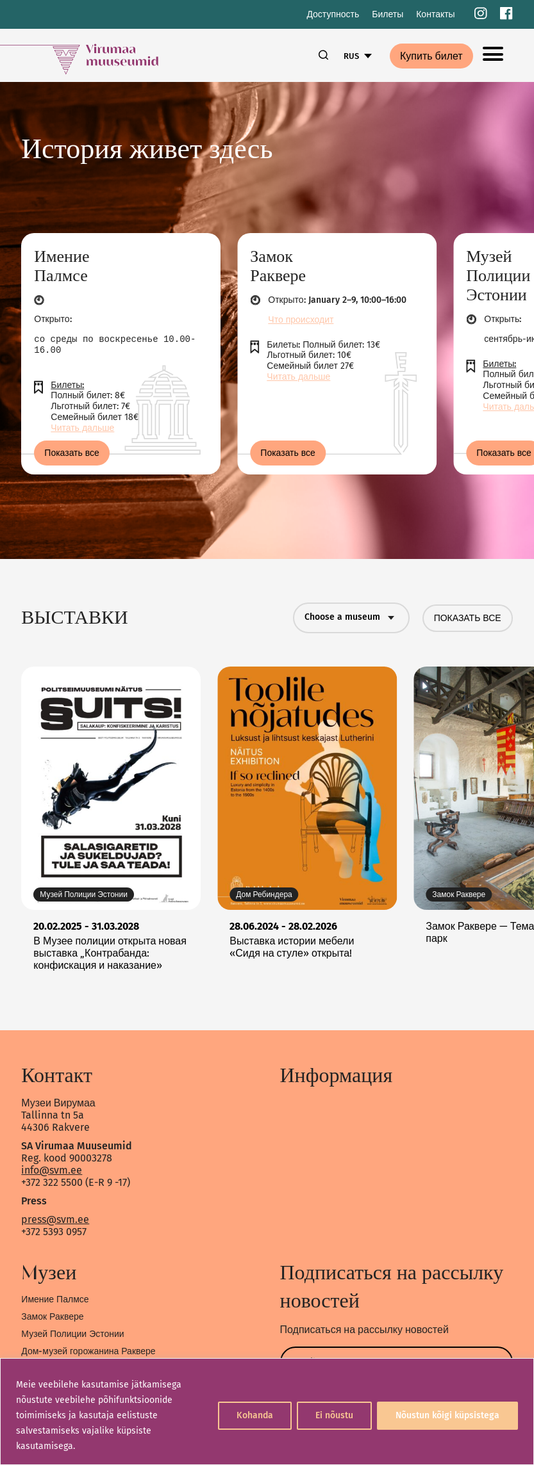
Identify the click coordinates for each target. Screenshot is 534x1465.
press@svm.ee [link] (55, 1219)
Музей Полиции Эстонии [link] (72, 1334)
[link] (480, 14)
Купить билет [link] (431, 56)
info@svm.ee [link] (51, 1170)
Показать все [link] (71, 453)
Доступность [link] (332, 14)
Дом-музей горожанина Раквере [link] (88, 1351)
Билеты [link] (387, 14)
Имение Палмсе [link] (54, 1299)
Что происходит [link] (300, 319)
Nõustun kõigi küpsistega (447, 1415)
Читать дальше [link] (82, 428)
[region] (267, 1411)
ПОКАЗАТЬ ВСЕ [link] (467, 618)
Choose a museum (351, 618)
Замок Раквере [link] (52, 1316)
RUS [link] (351, 56)
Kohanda (255, 1415)
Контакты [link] (435, 14)
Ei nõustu (334, 1415)
